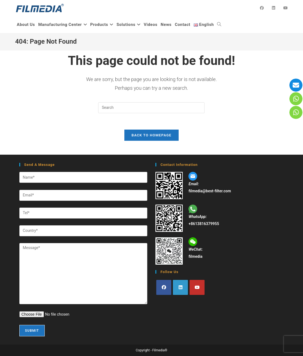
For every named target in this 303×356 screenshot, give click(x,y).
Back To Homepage (151, 135)
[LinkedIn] (180, 287)
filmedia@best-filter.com (209, 191)
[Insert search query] (151, 107)
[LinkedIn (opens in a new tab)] (273, 8)
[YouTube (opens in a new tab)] (285, 8)
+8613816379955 (203, 224)
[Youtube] (197, 287)
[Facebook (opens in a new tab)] (261, 8)
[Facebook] (163, 287)
